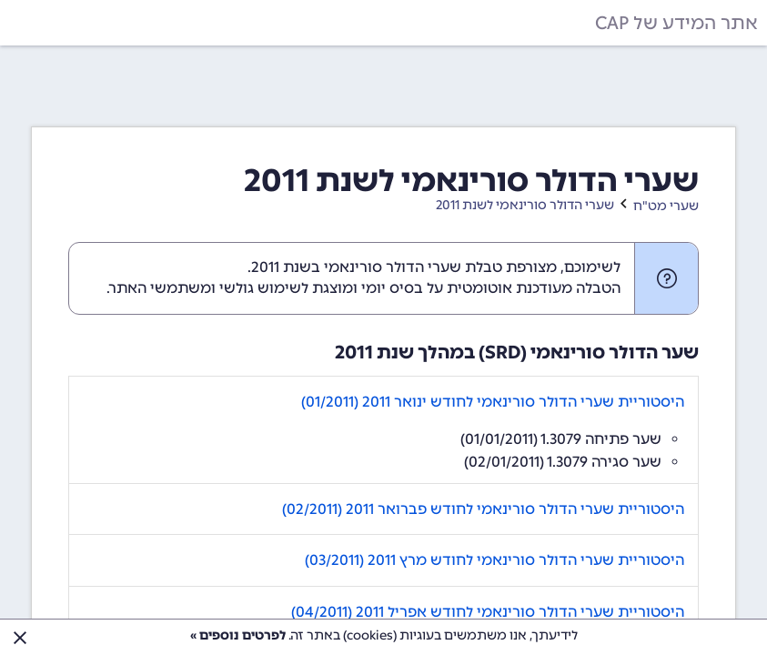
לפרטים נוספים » (238, 635)
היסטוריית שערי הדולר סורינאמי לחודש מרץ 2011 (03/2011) (494, 560)
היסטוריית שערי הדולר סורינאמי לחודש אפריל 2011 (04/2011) (487, 611)
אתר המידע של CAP (676, 23)
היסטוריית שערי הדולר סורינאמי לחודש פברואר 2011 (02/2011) (483, 509)
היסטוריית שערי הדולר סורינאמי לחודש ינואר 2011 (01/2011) (492, 401)
